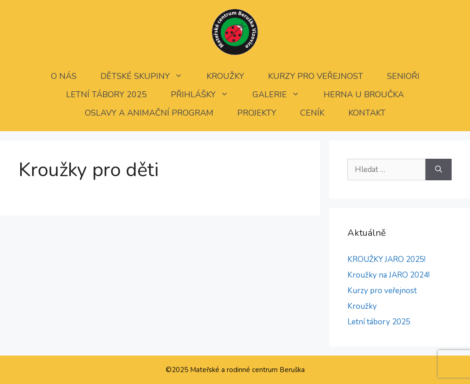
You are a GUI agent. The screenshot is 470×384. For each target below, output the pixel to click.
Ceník (312, 112)
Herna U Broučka (364, 94)
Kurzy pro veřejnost (315, 76)
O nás (64, 76)
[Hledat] (438, 170)
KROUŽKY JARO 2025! (386, 259)
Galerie (282, 94)
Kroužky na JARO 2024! (388, 275)
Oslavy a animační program (149, 112)
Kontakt (367, 112)
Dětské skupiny (148, 76)
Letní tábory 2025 (106, 94)
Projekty (256, 112)
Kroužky (225, 76)
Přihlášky (206, 94)
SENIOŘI (403, 76)
